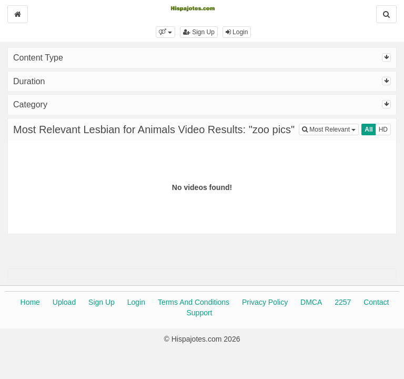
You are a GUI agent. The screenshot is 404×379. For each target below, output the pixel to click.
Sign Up (199, 32)
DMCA (311, 302)
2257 (343, 302)
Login (237, 32)
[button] (165, 32)
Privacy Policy (265, 302)
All (368, 129)
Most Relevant (330, 128)
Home (30, 302)
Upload (64, 302)
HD (383, 129)
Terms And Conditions (193, 302)
